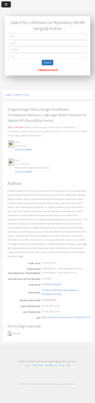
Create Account (21, 94)
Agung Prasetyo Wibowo (66, 384)
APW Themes (43, 384)
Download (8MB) (23, 149)
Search (47, 62)
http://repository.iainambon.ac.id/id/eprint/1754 (66, 317)
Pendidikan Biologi (51, 284)
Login (8, 94)
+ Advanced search (47, 70)
